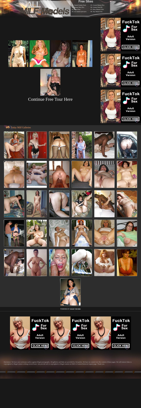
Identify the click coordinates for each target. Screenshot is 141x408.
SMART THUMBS (75, 309)
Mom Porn (77, 9)
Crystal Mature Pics (98, 5)
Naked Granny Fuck (80, 5)
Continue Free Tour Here (50, 99)
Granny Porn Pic (98, 7)
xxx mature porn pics (80, 11)
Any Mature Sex (98, 11)
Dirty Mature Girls (98, 9)
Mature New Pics (79, 7)
